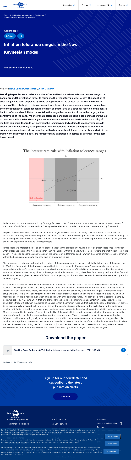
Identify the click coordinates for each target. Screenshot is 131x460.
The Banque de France (16, 424)
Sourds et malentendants (107, 423)
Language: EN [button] (104, 5)
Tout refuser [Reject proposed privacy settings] (112, 444)
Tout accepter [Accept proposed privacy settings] (112, 436)
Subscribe (65, 396)
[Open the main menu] (5, 5)
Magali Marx (31, 88)
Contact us (101, 419)
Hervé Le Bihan (16, 88)
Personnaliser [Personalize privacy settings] (111, 451)
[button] (65, 350)
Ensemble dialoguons (16, 420)
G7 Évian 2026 (58, 420)
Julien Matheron (46, 88)
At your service (58, 424)
